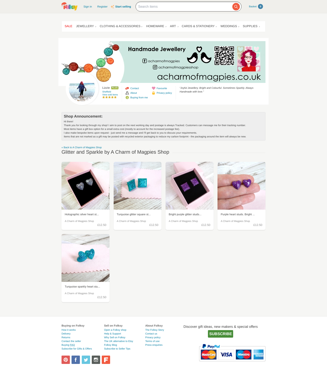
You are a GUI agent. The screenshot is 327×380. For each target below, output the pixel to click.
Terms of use (152, 341)
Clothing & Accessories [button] (120, 26)
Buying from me (139, 97)
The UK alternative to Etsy (118, 341)
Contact (134, 88)
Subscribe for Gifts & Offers (77, 348)
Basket (256, 6)
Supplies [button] (250, 26)
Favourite (162, 88)
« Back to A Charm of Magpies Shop (82, 147)
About (133, 92)
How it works (69, 329)
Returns (66, 337)
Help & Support (112, 333)
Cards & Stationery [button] (198, 26)
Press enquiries (153, 344)
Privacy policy (164, 92)
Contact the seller (71, 341)
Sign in (87, 6)
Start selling (123, 6)
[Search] (236, 6)
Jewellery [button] (85, 26)
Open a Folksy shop (115, 329)
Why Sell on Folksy (114, 337)
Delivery (66, 333)
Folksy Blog (110, 344)
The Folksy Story (154, 329)
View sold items (110, 95)
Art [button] (173, 26)
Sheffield (106, 92)
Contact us (151, 333)
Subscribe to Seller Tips (117, 348)
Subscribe (220, 334)
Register (102, 6)
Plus (115, 88)
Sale (68, 26)
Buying (68, 344)
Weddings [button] (228, 26)
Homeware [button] (155, 26)
